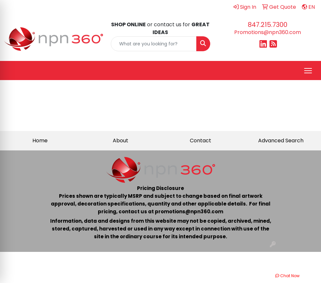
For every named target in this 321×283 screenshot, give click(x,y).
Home (40, 140)
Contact (200, 140)
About (120, 140)
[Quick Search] (153, 43)
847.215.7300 (267, 24)
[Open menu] (308, 70)
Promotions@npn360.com (267, 32)
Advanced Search (281, 140)
